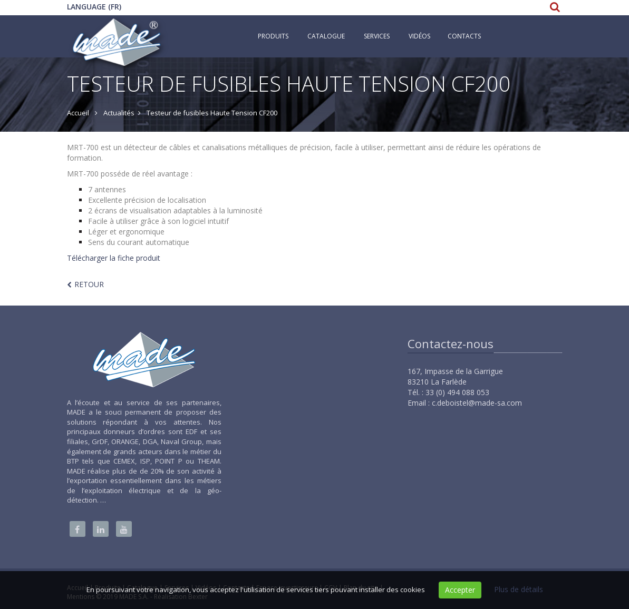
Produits (273, 36)
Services (377, 36)
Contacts (464, 36)
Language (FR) (94, 7)
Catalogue (326, 36)
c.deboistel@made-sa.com (477, 403)
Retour (89, 284)
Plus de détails (518, 589)
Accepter (460, 590)
